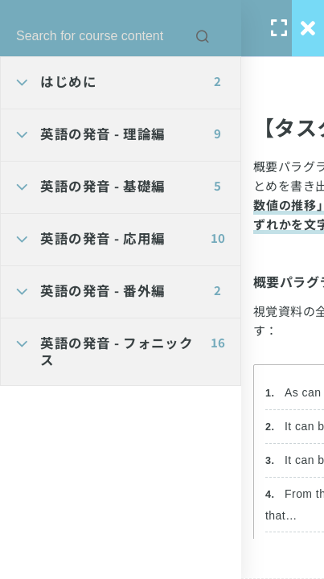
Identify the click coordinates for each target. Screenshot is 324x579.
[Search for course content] (202, 36)
